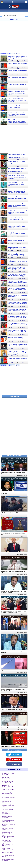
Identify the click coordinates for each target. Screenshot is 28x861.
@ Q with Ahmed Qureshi (6, 832)
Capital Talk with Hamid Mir (7, 781)
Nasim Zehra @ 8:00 (6, 837)
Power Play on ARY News (6, 792)
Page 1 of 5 (3, 51)
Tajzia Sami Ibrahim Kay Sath (7, 801)
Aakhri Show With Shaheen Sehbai (8, 821)
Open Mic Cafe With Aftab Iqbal (8, 786)
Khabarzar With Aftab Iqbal (7, 790)
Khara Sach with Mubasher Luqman (7, 813)
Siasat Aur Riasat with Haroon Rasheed (7, 776)
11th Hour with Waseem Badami (8, 824)
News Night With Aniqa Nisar (7, 829)
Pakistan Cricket (14, 16)
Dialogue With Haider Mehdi (7, 780)
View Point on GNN (5, 782)
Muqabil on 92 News (5, 772)
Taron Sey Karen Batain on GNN (8, 856)
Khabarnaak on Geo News (7, 800)
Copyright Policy (17, 1)
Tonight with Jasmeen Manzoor (7, 840)
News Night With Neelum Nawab (8, 852)
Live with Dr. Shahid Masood (7, 769)
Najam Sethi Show (5, 793)
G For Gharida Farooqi (6, 835)
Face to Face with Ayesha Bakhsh (8, 796)
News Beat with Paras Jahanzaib (8, 817)
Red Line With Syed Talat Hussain (8, 794)
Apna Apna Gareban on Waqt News (7, 850)
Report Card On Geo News (7, 836)
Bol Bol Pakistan (5, 804)
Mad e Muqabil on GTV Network (8, 770)
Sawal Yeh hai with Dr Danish (7, 841)
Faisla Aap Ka (4, 809)
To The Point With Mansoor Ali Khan (7, 807)
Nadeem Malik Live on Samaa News (7, 844)
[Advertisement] (14, 34)
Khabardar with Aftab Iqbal (7, 789)
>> (18, 51)
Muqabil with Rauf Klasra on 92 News (7, 859)
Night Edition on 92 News (6, 797)
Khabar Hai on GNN (5, 774)
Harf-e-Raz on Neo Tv (6, 805)
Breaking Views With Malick (7, 773)
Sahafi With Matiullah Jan (6, 798)
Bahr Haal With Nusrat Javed (7, 855)
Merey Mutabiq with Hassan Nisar (8, 784)
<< (7, 51)
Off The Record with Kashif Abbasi (8, 777)
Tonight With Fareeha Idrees (7, 820)
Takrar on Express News (6, 845)
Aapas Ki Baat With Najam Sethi (8, 839)
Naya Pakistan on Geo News (7, 825)
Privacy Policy (6, 1)
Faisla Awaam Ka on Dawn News (8, 847)
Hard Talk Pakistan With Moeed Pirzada (8, 785)
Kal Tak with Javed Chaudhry (7, 812)
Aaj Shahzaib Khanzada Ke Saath (8, 802)
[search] (14, 13)
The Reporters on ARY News (7, 778)
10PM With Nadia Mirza (6, 843)
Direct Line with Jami (6, 831)
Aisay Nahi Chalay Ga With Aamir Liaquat (8, 834)
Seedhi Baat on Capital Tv (7, 851)
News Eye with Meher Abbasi (7, 816)
